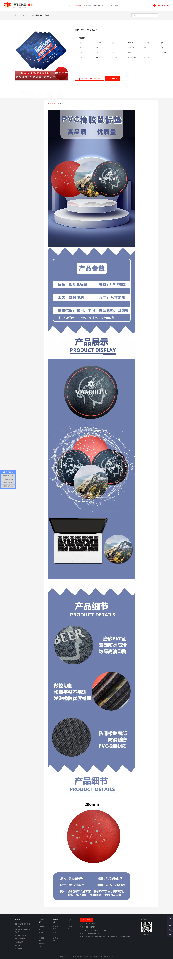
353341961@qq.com (92, 933)
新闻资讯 (114, 5)
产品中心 (78, 5)
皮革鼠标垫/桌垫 (20, 935)
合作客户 (96, 5)
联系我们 (87, 5)
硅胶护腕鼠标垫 (20, 939)
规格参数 (61, 103)
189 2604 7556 (161, 5)
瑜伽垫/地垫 (19, 949)
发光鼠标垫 (18, 945)
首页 (71, 5)
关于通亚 (105, 5)
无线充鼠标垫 (19, 942)
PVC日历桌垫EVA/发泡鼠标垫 (40, 15)
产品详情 (51, 103)
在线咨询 (112, 78)
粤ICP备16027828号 (108, 957)
